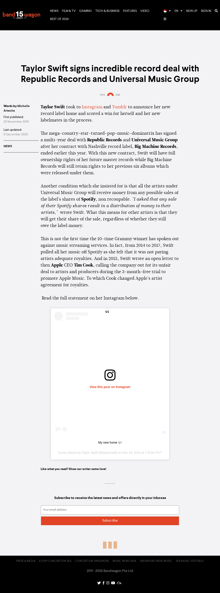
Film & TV (69, 11)
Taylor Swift (89, 452)
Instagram (92, 107)
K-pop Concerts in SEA (55, 561)
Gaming (85, 11)
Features (130, 11)
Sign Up (191, 11)
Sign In (206, 11)
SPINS (102, 95)
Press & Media (26, 561)
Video (144, 11)
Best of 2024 (59, 19)
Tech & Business (107, 11)
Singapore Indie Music (156, 561)
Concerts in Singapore (92, 561)
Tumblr (119, 107)
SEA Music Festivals (190, 561)
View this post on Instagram (110, 387)
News (54, 11)
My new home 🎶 (110, 442)
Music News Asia (124, 561)
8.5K (118, 95)
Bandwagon (21, 15)
